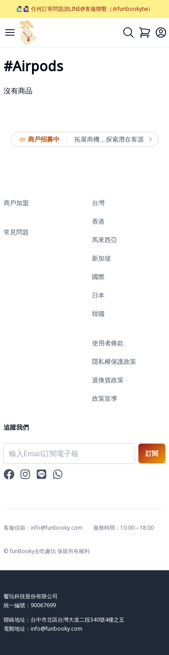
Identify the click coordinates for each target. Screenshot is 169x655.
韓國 (98, 313)
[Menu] (10, 32)
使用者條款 (107, 343)
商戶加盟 (16, 202)
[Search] (128, 32)
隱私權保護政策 (114, 361)
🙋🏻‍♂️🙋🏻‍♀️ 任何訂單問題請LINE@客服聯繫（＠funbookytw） (84, 9)
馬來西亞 (104, 239)
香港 (98, 221)
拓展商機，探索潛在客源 (112, 139)
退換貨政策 (107, 380)
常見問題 (16, 232)
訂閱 (152, 453)
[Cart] (145, 32)
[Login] (161, 32)
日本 (98, 295)
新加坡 (101, 258)
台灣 (98, 202)
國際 (98, 276)
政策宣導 (104, 398)
